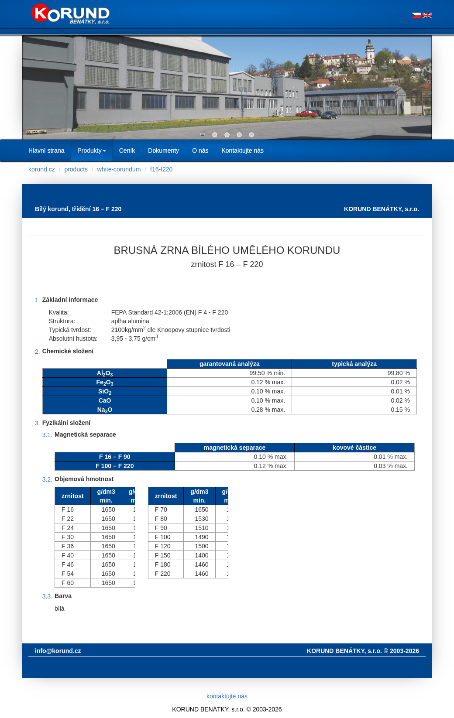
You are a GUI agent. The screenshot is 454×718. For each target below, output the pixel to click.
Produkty (91, 150)
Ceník (127, 150)
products (76, 169)
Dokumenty (163, 150)
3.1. (47, 434)
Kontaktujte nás (242, 150)
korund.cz (41, 169)
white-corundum (119, 169)
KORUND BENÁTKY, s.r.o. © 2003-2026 (363, 650)
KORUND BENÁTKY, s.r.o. (381, 208)
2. (37, 351)
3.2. (47, 479)
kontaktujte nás (227, 696)
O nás (200, 150)
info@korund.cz (58, 650)
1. (37, 300)
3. (37, 423)
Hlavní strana (46, 150)
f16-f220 (161, 169)
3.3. (47, 596)
